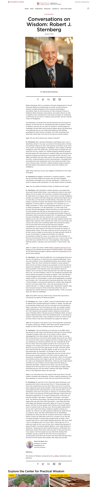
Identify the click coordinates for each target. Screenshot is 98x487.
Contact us (49, 477)
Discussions (49, 14)
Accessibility (50, 479)
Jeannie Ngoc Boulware (50, 41)
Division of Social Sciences (54, 472)
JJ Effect (56, 405)
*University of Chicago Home (82, 2)
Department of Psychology (54, 474)
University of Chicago (52, 469)
